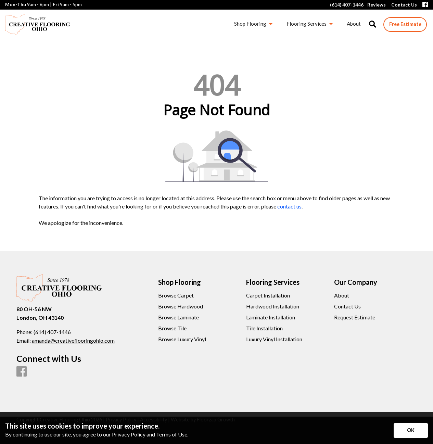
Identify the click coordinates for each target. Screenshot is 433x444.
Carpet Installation (268, 295)
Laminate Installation (270, 317)
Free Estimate (405, 24)
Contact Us (347, 306)
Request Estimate (354, 317)
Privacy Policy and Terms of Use (149, 434)
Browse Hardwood (180, 306)
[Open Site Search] (372, 24)
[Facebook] (425, 5)
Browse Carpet (176, 295)
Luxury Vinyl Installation (274, 339)
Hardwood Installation (272, 306)
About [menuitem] (354, 24)
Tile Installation (264, 328)
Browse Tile (172, 328)
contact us (289, 206)
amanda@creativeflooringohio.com (73, 340)
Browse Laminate (178, 317)
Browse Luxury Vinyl (182, 339)
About (341, 295)
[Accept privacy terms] (411, 430)
